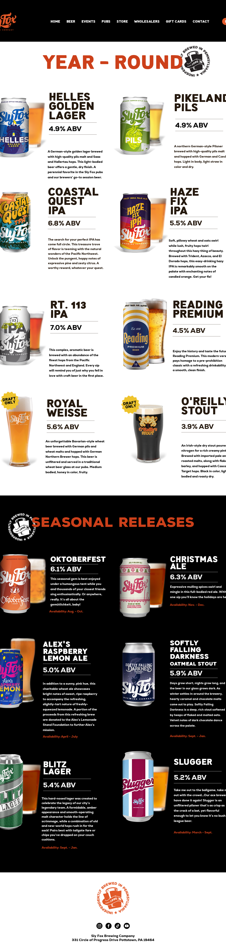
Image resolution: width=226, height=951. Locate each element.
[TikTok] (118, 926)
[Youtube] (127, 926)
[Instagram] (99, 926)
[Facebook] (109, 926)
